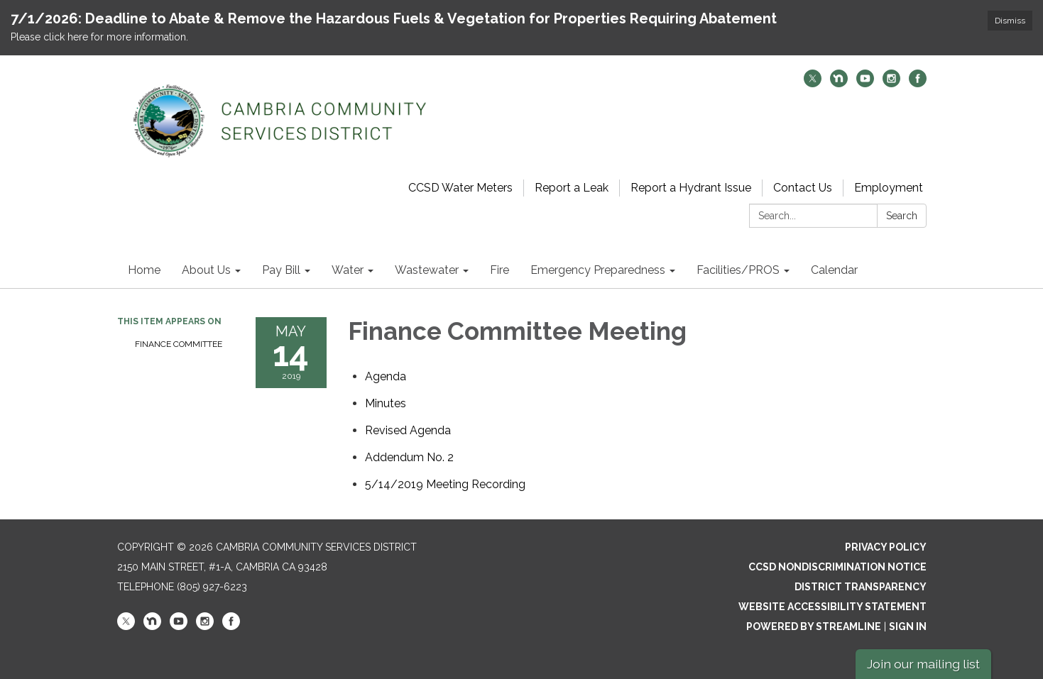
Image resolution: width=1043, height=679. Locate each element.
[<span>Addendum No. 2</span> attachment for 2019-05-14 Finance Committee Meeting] (409, 457)
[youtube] (865, 83)
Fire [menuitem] (499, 270)
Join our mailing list (923, 663)
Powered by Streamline (813, 626)
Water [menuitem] (348, 270)
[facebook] (918, 83)
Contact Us (802, 187)
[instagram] (891, 83)
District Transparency (860, 586)
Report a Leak (571, 187)
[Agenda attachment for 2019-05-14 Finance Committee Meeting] (385, 376)
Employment (888, 187)
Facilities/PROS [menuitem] (738, 270)
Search (901, 215)
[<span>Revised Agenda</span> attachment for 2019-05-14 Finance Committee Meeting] (408, 430)
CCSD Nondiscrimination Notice (837, 567)
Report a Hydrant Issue (690, 187)
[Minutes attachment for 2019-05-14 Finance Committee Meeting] (385, 403)
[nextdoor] (839, 83)
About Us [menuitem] (206, 270)
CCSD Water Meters (460, 187)
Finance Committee (178, 344)
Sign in (908, 626)
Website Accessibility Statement (832, 606)
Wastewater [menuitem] (427, 270)
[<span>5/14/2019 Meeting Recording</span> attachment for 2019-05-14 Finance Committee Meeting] (445, 484)
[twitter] (812, 83)
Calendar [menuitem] (834, 270)
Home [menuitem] (144, 270)
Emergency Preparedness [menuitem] (597, 270)
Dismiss (1010, 21)
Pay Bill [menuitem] (281, 270)
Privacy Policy (886, 547)
